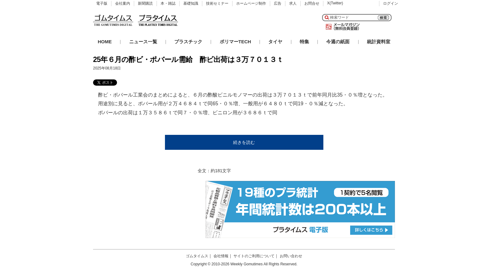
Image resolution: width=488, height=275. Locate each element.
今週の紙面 (338, 41)
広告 (277, 3)
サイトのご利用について (253, 256)
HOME (105, 41)
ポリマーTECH (235, 41)
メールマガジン (341, 27)
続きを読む (244, 142)
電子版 (101, 3)
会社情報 (221, 256)
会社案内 (122, 3)
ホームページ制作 (251, 3)
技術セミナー (217, 3)
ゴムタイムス (197, 256)
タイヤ (275, 41)
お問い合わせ (291, 256)
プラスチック (188, 41)
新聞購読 (145, 3)
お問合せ (311, 3)
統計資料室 (378, 41)
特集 (304, 41)
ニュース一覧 (143, 41)
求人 (293, 3)
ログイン (390, 3)
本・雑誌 (168, 3)
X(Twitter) (335, 3)
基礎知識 (190, 3)
